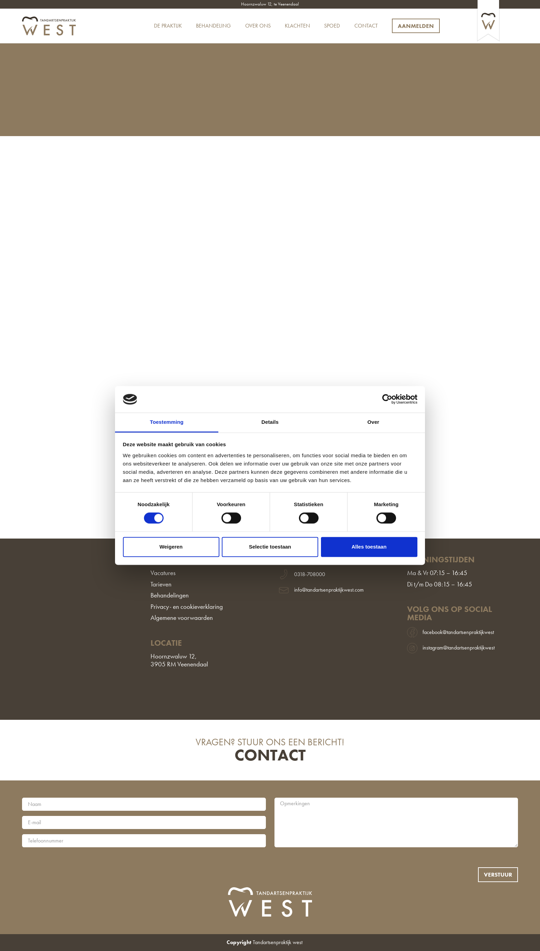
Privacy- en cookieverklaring (186, 607)
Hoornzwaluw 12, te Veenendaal (270, 4)
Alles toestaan (369, 547)
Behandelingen (169, 596)
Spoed (332, 26)
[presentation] (74, 865)
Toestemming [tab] (167, 422)
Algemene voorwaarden (181, 618)
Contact (366, 26)
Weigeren (171, 547)
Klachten (297, 26)
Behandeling (213, 26)
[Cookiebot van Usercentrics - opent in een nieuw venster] (387, 399)
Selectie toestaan (270, 547)
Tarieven (161, 585)
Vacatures (163, 573)
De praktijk (168, 26)
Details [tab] (270, 422)
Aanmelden (416, 26)
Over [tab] (373, 422)
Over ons (258, 26)
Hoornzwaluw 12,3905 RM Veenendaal (179, 660)
